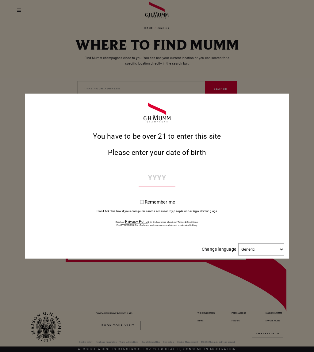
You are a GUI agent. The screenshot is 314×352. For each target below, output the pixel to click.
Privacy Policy (137, 221)
